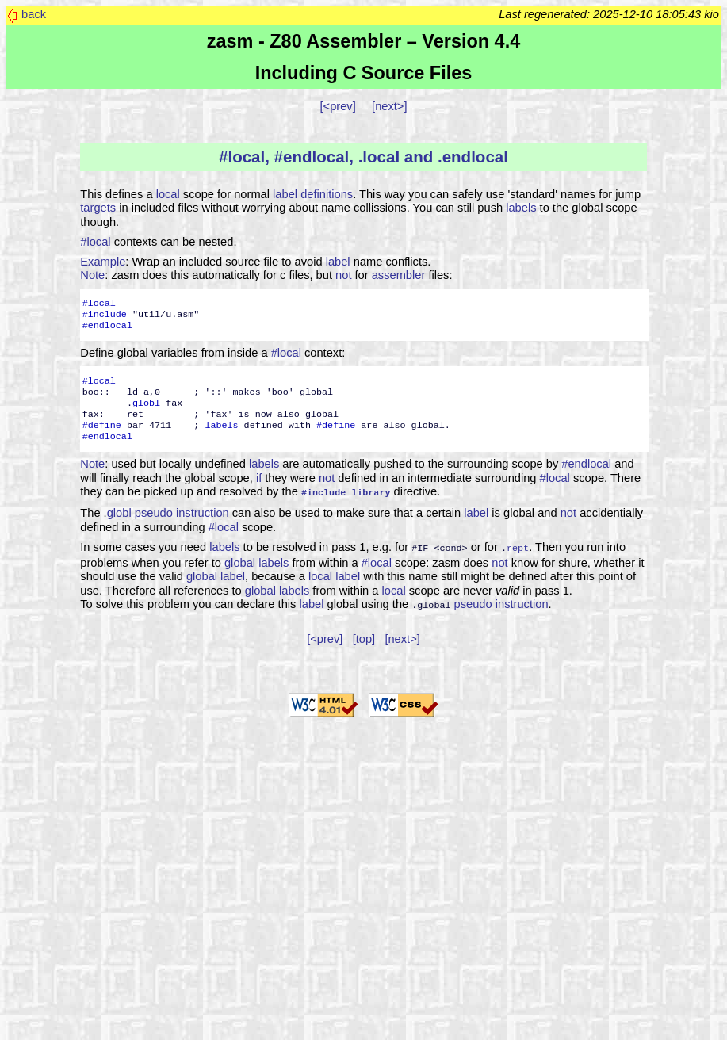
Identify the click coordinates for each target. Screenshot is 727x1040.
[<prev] (338, 106)
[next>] (389, 106)
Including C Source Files (364, 73)
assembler (399, 275)
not (343, 275)
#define (101, 425)
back (33, 14)
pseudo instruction (182, 511)
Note (92, 275)
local (168, 194)
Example (102, 261)
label (338, 261)
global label (215, 573)
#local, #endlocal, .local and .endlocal (363, 156)
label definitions (313, 194)
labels (521, 207)
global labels (256, 559)
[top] (364, 634)
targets (98, 207)
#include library (346, 491)
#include (104, 314)
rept (518, 545)
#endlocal (107, 325)
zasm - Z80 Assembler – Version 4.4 (363, 41)
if (259, 478)
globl (146, 403)
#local (95, 241)
